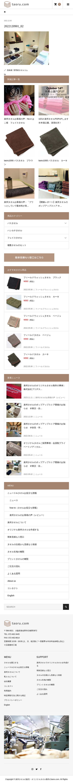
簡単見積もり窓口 (15, 537)
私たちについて (10, 677)
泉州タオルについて (16, 522)
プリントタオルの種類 (17, 559)
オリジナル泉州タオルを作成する (23, 529)
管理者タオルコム (20, 70)
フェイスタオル (14, 238)
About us (11, 581)
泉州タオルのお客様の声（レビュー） (26, 515)
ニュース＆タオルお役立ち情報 (22, 493)
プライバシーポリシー (13, 700)
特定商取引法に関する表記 (15, 695)
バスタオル (12, 223)
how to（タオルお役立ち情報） (23, 508)
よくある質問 (13, 573)
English (10, 595)
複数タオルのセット (16, 245)
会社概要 (7, 681)
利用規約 (7, 691)
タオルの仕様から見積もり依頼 (22, 544)
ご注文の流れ (13, 566)
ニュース (12, 500)
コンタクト (12, 588)
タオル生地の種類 (15, 551)
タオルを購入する (11, 663)
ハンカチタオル (14, 230)
